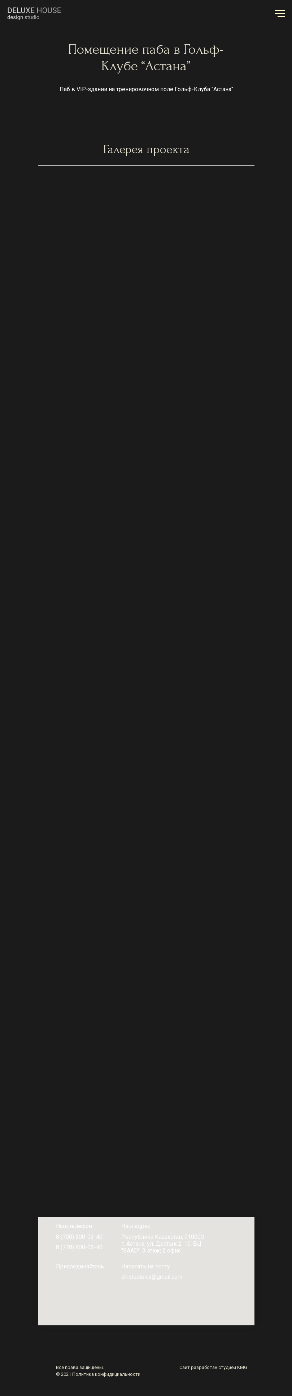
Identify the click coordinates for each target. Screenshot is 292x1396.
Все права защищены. (80, 1367)
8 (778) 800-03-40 (79, 1247)
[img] (59, 1277)
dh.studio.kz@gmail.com (151, 1276)
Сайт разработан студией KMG (213, 1367)
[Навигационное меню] (280, 13)
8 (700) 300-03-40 (79, 1236)
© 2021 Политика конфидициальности (98, 1374)
